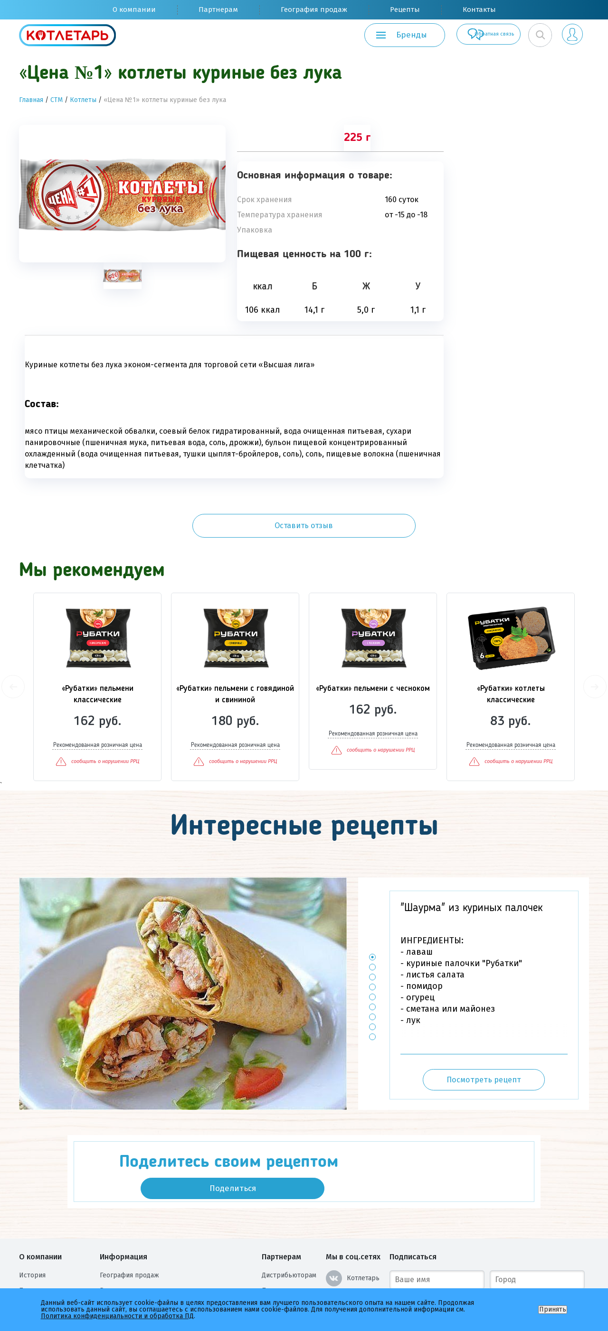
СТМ (56, 100)
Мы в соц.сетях (353, 1194)
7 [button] (372, 972)
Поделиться (450, 1115)
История (32, 1213)
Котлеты (83, 100)
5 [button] (372, 952)
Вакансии (33, 1243)
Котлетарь (353, 1216)
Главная (31, 100)
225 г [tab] (357, 138)
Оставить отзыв (522, 146)
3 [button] (372, 932)
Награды (32, 1259)
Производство (42, 1228)
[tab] (123, 275)
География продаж (314, 9)
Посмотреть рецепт (483, 1035)
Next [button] (595, 642)
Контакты (479, 9)
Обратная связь (464, 35)
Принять (552, 1309)
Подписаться (413, 1194)
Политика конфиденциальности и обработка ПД (176, 1259)
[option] (122, 193)
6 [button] (372, 962)
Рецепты (405, 9)
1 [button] (372, 912)
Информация (123, 1194)
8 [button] (372, 982)
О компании (134, 9)
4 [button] (372, 942)
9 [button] (372, 992)
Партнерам (218, 9)
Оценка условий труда (54, 1274)
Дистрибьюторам (289, 1213)
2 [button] (372, 922)
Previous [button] (13, 642)
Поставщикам (283, 1228)
